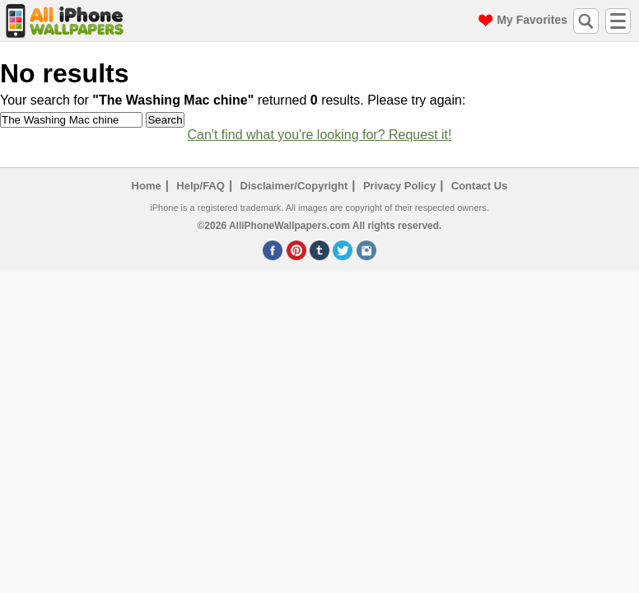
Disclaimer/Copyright (294, 186)
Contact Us (479, 186)
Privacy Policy (399, 186)
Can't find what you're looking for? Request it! (320, 135)
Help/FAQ (200, 186)
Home (146, 186)
